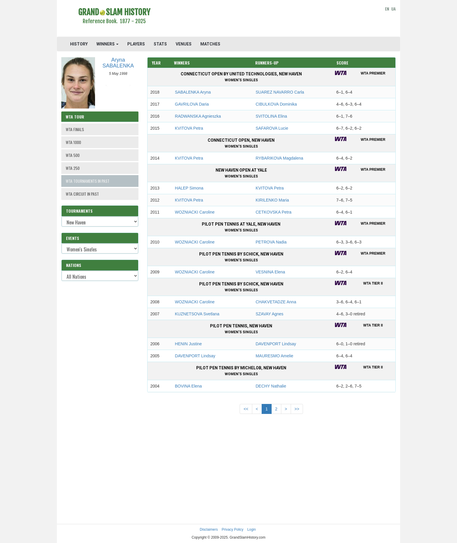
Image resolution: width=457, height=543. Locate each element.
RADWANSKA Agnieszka (198, 116)
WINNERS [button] (108, 44)
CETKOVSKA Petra (273, 212)
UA (393, 9)
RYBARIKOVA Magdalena (279, 158)
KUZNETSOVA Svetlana (197, 314)
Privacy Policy (232, 529)
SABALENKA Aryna (193, 92)
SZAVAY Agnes (269, 314)
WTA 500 (72, 155)
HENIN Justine (188, 343)
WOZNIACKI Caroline (194, 212)
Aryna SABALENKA (118, 63)
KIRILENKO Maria (272, 200)
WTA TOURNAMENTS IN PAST (87, 181)
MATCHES (210, 44)
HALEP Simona (189, 188)
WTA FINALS (75, 129)
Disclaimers (209, 529)
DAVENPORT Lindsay (275, 343)
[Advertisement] (271, 19)
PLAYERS (136, 44)
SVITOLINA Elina (271, 116)
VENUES (184, 44)
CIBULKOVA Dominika (276, 104)
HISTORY (79, 44)
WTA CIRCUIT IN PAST (82, 194)
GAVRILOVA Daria (192, 104)
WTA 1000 (73, 142)
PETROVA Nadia (271, 242)
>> (296, 409)
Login (251, 529)
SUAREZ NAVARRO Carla (279, 92)
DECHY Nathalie (270, 386)
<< (245, 409)
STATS (160, 44)
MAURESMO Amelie (274, 355)
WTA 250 (72, 168)
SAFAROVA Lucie (271, 128)
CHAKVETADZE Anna (275, 302)
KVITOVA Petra (189, 128)
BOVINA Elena (188, 386)
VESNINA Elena (270, 272)
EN (387, 9)
